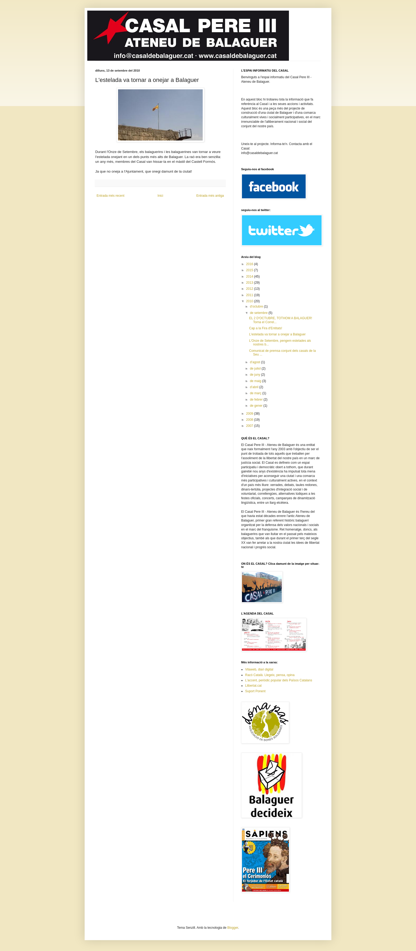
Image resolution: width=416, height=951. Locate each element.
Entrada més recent (110, 196)
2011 (250, 295)
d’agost (255, 362)
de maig (256, 381)
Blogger (232, 928)
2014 (250, 276)
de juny (255, 374)
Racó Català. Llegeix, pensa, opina (269, 675)
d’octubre (257, 306)
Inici (160, 196)
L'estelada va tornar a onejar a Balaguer (277, 334)
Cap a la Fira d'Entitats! (265, 328)
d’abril (254, 387)
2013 (250, 282)
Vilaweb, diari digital (259, 669)
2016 (250, 264)
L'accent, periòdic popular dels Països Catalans (278, 680)
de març (256, 393)
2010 (250, 301)
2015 (250, 270)
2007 (250, 426)
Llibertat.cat (253, 685)
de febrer (256, 399)
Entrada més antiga (210, 196)
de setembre (259, 313)
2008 (250, 420)
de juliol (256, 368)
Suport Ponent (255, 691)
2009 (250, 413)
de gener (256, 405)
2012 (250, 289)
